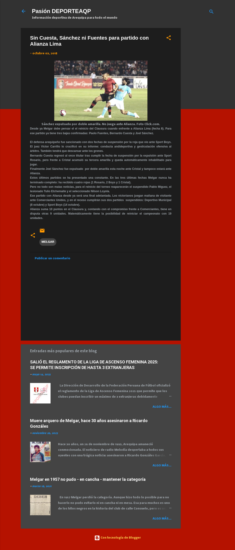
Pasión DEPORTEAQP (61, 11)
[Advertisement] (209, 98)
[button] (168, 39)
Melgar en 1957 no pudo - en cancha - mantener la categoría (88, 479)
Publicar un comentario (52, 258)
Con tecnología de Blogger (117, 537)
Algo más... (162, 406)
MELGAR (47, 241)
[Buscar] (211, 13)
